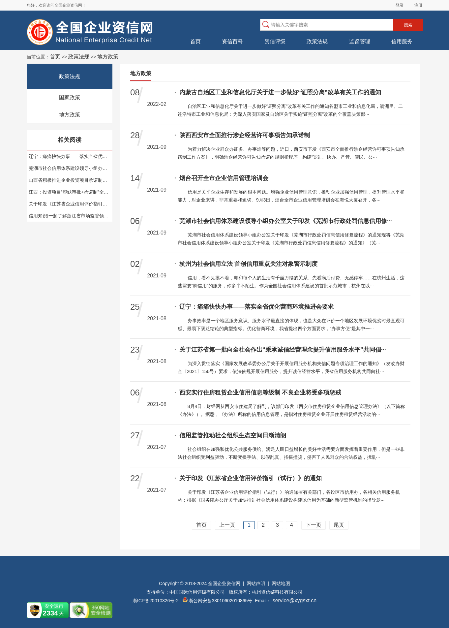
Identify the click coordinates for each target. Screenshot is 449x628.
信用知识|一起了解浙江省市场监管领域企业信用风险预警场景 (92, 215)
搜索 (408, 24)
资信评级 (274, 41)
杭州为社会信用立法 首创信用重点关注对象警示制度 (245, 264)
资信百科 (232, 41)
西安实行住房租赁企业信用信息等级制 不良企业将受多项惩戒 (257, 392)
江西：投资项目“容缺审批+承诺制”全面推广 (73, 192)
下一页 (313, 525)
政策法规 (317, 41)
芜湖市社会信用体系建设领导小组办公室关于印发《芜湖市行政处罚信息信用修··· (283, 221)
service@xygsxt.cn (293, 600)
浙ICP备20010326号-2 (156, 600)
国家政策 (69, 97)
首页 (195, 41)
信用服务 (401, 41)
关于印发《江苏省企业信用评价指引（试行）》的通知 (84, 203)
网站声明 (256, 583)
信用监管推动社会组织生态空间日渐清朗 (230, 435)
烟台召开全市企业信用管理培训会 (221, 178)
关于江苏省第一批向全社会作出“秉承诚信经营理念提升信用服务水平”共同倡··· (280, 349)
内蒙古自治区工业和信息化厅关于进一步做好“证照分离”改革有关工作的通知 (277, 92)
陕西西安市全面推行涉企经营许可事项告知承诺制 (242, 135)
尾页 (339, 525)
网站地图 (281, 583)
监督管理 (359, 41)
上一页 (227, 525)
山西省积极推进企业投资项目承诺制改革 (70, 180)
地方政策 (69, 114)
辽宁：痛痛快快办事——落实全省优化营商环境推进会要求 (89, 156)
